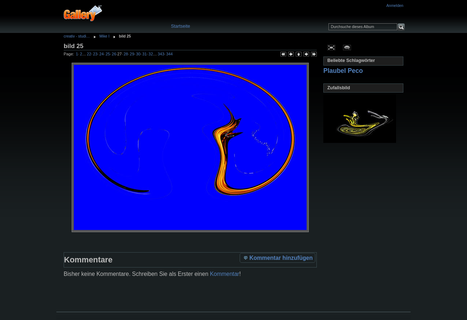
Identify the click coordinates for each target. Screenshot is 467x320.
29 (132, 54)
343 (160, 54)
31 (144, 54)
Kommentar (224, 274)
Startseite (180, 26)
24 (101, 54)
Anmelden (394, 6)
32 (150, 54)
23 (95, 54)
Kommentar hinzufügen (278, 257)
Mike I (104, 36)
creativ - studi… (77, 36)
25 (107, 54)
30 (138, 54)
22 (89, 54)
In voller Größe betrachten (331, 47)
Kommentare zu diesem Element (347, 47)
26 (114, 54)
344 (169, 54)
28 (126, 54)
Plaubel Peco (343, 70)
